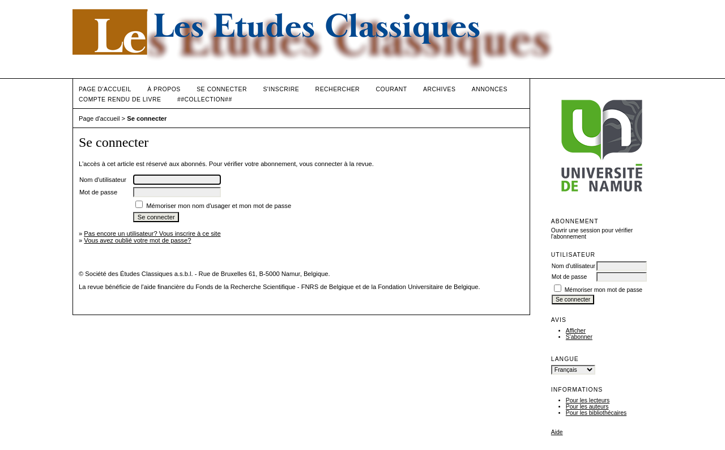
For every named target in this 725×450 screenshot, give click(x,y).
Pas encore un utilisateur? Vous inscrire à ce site (152, 233)
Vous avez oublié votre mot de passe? (137, 240)
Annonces (490, 89)
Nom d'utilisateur (573, 266)
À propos (163, 89)
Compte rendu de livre (120, 99)
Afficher (576, 331)
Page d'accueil (105, 89)
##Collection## (204, 99)
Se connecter (222, 89)
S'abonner (579, 337)
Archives (439, 89)
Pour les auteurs (587, 407)
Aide (557, 432)
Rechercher (337, 89)
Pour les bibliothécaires (596, 413)
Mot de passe (569, 277)
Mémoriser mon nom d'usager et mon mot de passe (218, 205)
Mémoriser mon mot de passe (603, 290)
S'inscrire (281, 89)
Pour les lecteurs (587, 400)
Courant (391, 89)
